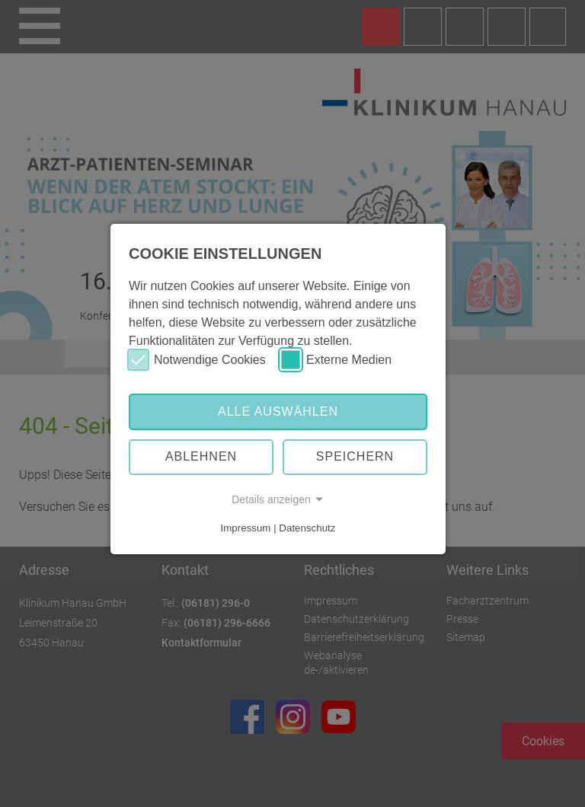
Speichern (355, 456)
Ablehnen (201, 456)
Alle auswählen (278, 411)
